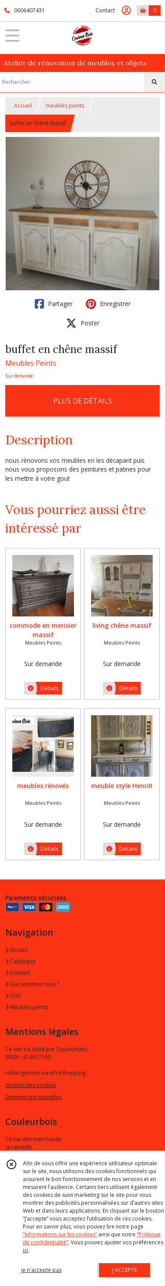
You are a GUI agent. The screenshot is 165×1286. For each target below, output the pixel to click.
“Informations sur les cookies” (60, 1234)
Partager (54, 304)
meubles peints (65, 105)
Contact (105, 10)
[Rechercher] (154, 82)
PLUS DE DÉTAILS (82, 401)
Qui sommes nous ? (32, 984)
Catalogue (20, 961)
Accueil (23, 105)
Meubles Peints (30, 363)
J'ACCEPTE (124, 1270)
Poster (82, 323)
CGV (13, 995)
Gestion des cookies (30, 1085)
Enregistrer (108, 304)
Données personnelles (33, 1097)
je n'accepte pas (41, 1270)
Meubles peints (26, 1007)
